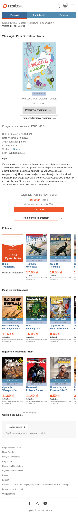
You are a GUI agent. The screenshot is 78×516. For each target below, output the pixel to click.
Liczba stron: (9, 145)
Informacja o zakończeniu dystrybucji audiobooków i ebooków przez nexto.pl (35, 484)
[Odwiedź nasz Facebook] (29, 503)
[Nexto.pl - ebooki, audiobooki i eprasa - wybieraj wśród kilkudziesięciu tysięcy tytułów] (12, 6)
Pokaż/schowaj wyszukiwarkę (58, 6)
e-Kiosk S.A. (47, 510)
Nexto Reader (8, 452)
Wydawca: (7, 149)
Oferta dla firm (8, 494)
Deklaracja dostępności (12, 489)
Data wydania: (9, 138)
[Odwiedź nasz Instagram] (37, 503)
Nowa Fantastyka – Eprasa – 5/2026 (34, 328)
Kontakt (5, 480)
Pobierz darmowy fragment (37, 118)
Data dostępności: (11, 134)
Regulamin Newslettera (12, 466)
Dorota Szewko (38, 103)
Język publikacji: (10, 142)
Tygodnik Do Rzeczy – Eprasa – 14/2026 (59, 328)
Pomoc (5, 475)
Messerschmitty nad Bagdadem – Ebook (11, 328)
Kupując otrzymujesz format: (16, 126)
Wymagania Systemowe (12, 471)
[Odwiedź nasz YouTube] (45, 503)
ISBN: (5, 153)
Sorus (16, 149)
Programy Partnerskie (11, 447)
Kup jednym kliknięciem (36, 218)
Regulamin (7, 461)
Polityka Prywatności (11, 457)
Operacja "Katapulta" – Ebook (9, 390)
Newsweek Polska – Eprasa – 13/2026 (35, 390)
